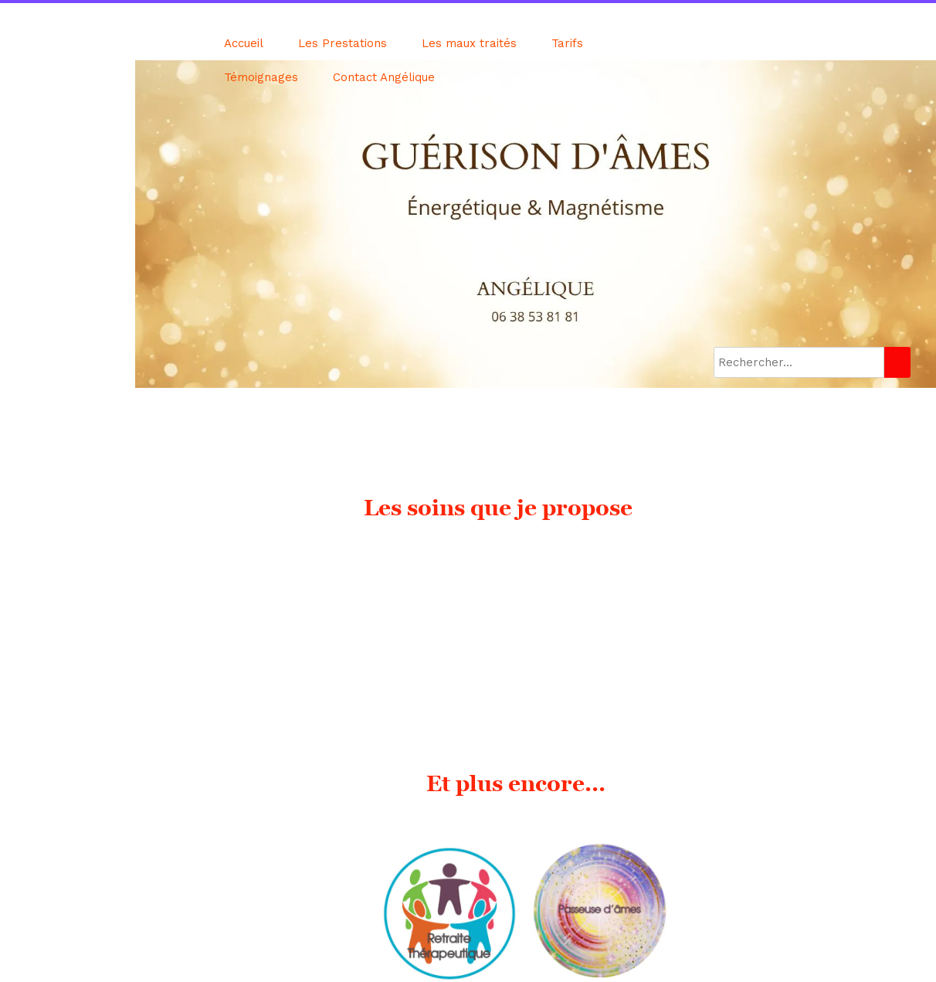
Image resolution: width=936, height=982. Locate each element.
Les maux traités (469, 43)
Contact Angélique (384, 77)
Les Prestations (342, 43)
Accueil (243, 43)
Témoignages (261, 77)
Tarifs (567, 43)
